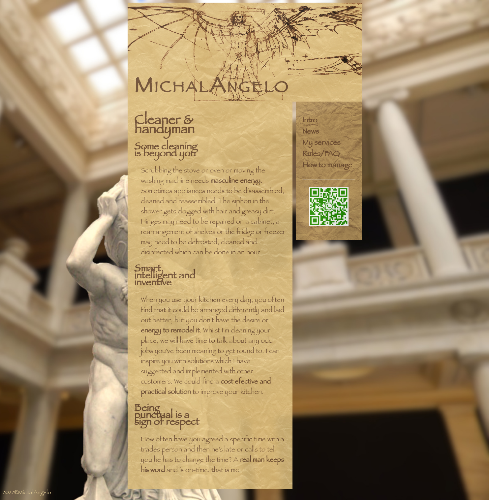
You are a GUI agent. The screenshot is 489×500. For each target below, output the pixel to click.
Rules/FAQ (321, 154)
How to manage (327, 166)
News (310, 132)
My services (321, 143)
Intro (309, 121)
